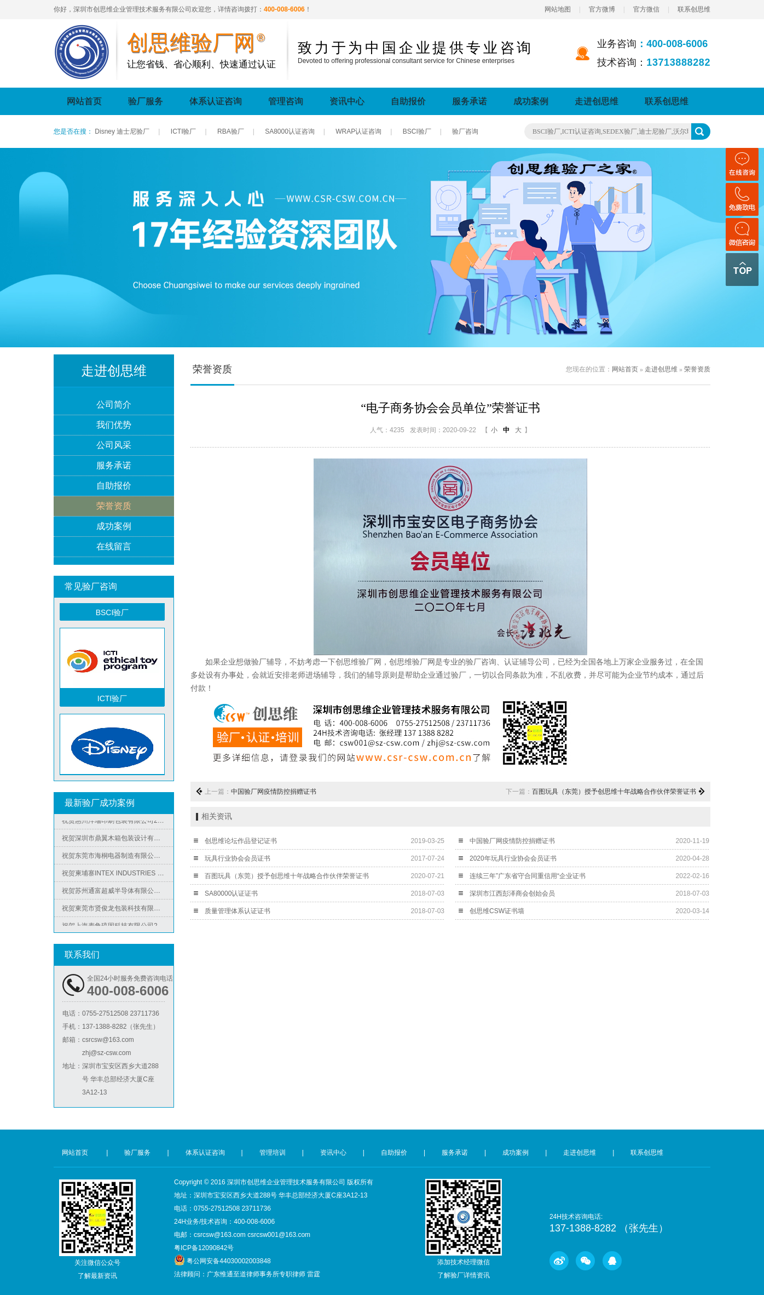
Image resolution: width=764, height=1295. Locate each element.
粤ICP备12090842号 (204, 1248)
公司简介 (114, 405)
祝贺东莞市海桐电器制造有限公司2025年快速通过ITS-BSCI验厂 (117, 858)
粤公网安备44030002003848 (228, 1261)
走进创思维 (596, 101)
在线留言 (114, 547)
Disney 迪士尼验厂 (122, 131)
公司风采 (114, 446)
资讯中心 (346, 101)
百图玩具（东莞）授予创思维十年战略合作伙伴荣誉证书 (614, 791)
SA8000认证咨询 (290, 131)
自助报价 (408, 101)
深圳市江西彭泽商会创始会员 (512, 893)
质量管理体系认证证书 (237, 911)
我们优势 (114, 425)
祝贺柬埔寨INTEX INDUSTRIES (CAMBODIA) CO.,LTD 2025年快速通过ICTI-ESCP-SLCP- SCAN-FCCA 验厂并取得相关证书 (117, 876)
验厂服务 (145, 101)
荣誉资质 (114, 506)
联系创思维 (694, 9)
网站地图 (558, 9)
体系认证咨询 (215, 101)
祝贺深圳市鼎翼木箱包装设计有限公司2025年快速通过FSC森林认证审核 (117, 841)
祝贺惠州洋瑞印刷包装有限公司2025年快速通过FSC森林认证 (117, 823)
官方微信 (646, 9)
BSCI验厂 (417, 131)
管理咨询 (285, 101)
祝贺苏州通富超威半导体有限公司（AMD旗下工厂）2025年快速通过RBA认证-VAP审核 (117, 893)
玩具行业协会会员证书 (237, 858)
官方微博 (602, 9)
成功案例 (530, 101)
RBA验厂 (230, 131)
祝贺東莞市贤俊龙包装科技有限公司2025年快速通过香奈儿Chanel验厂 (117, 911)
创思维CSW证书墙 (497, 911)
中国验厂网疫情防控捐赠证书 (273, 791)
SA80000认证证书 (231, 893)
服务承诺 (469, 101)
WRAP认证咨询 (358, 131)
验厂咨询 (465, 131)
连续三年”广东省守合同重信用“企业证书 (528, 876)
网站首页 (84, 101)
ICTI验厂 (183, 131)
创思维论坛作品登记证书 (241, 841)
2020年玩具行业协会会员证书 (513, 858)
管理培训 (272, 1152)
